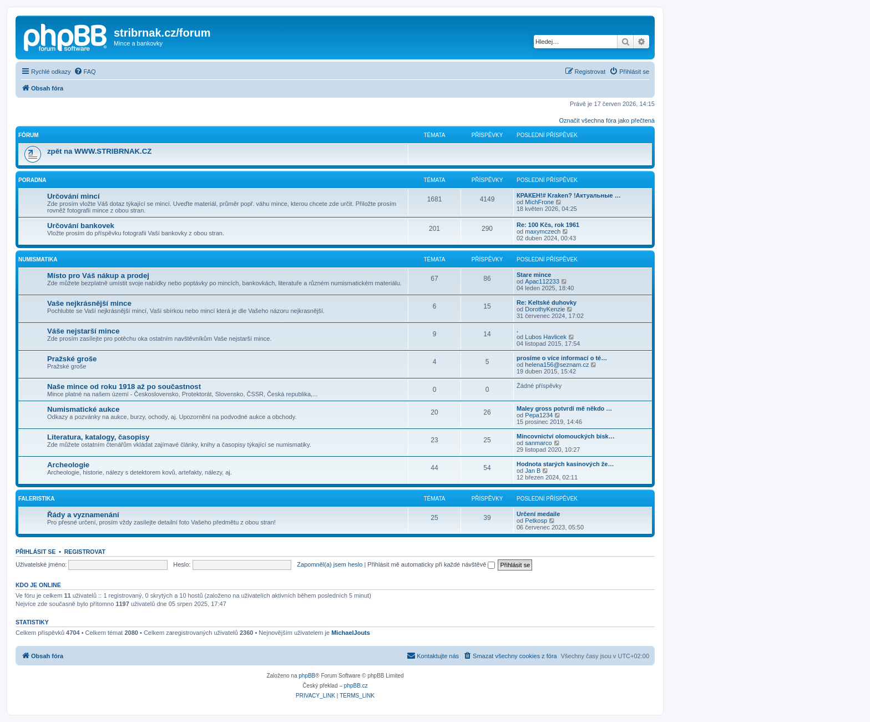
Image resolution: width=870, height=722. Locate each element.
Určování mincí (73, 196)
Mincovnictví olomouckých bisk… (566, 436)
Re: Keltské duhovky (546, 302)
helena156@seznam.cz (557, 364)
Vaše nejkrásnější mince (89, 303)
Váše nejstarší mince (83, 331)
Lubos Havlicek (545, 337)
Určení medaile (538, 514)
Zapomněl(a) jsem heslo (329, 564)
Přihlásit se (35, 551)
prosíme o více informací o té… (562, 358)
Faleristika (36, 499)
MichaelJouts (350, 632)
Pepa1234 (539, 415)
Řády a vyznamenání (83, 515)
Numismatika (37, 259)
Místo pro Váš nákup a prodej (98, 275)
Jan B (532, 470)
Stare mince (534, 274)
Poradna (32, 180)
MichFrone (539, 202)
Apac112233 (542, 281)
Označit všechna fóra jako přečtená (607, 120)
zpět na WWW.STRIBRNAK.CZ (99, 151)
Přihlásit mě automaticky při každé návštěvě (431, 564)
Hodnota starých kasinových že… (565, 464)
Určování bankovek (80, 225)
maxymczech (542, 231)
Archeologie (68, 465)
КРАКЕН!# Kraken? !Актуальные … (569, 195)
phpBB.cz (356, 686)
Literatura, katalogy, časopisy (98, 437)
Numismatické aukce (83, 409)
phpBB (307, 676)
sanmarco (538, 443)
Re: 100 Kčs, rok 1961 (548, 224)
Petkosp (536, 520)
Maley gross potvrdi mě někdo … (564, 408)
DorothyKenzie (545, 309)
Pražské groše (72, 359)
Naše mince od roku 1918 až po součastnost (124, 386)
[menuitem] (85, 71)
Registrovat (84, 551)
